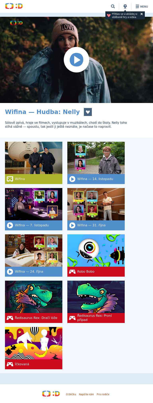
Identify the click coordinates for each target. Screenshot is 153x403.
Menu (141, 6)
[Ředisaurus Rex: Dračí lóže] (33, 302)
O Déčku (71, 394)
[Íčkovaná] (33, 348)
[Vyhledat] (113, 6)
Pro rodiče (103, 394)
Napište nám (86, 394)
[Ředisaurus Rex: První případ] (96, 302)
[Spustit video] (76, 60)
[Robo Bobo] (96, 255)
